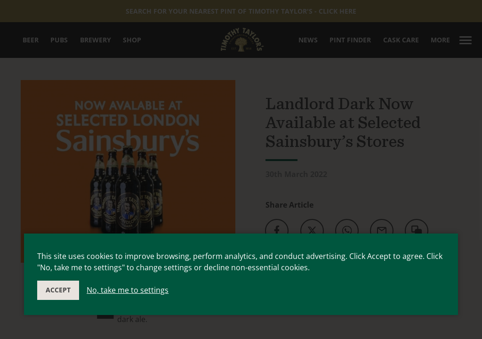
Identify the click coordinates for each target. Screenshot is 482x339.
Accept (58, 289)
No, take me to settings (128, 290)
